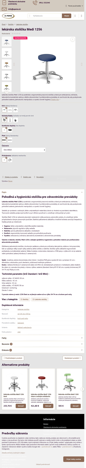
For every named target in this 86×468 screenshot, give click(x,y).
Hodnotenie (6, 34)
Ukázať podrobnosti (43, 464)
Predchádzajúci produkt (13, 358)
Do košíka (61, 169)
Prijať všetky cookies (74, 459)
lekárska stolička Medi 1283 (68, 394)
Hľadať (66, 16)
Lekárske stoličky (23, 309)
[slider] (16, 33)
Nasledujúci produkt (73, 358)
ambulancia (27, 327)
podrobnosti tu (47, 447)
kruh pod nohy (23, 318)
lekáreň (20, 327)
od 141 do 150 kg (24, 314)
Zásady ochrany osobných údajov (13, 453)
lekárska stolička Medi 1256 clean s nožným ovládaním (41, 395)
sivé (19, 332)
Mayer (10, 181)
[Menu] (81, 16)
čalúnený (21, 323)
